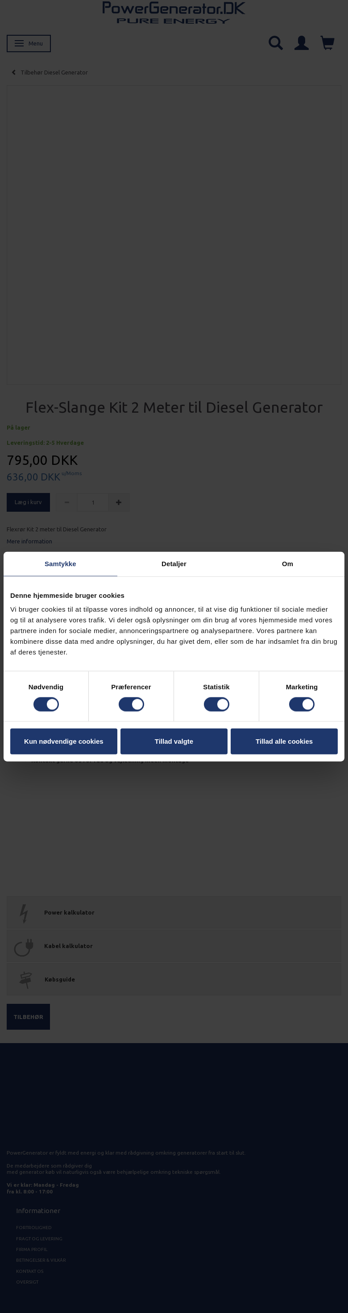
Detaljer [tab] (174, 563)
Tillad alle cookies (284, 741)
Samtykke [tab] (60, 563)
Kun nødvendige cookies (64, 741)
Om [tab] (287, 563)
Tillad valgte (174, 741)
